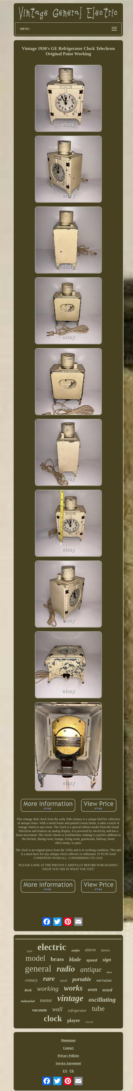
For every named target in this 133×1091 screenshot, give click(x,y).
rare (49, 978)
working (48, 988)
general (38, 968)
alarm (90, 949)
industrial (28, 1001)
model (35, 958)
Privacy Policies (68, 1055)
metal (63, 980)
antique (91, 969)
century (31, 980)
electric (51, 947)
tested (107, 990)
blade (75, 959)
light (29, 951)
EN (65, 1071)
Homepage (68, 1040)
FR (72, 1071)
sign (106, 959)
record (89, 1021)
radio (65, 968)
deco (109, 972)
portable (81, 979)
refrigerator (77, 1010)
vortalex (104, 981)
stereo (105, 950)
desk (28, 990)
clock (53, 1018)
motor (46, 1000)
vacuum (39, 1010)
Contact (68, 1048)
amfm (76, 950)
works (73, 988)
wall (57, 1009)
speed (91, 960)
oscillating (102, 999)
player (73, 1020)
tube (98, 1008)
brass (57, 959)
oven (92, 989)
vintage (70, 998)
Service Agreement (68, 1063)
